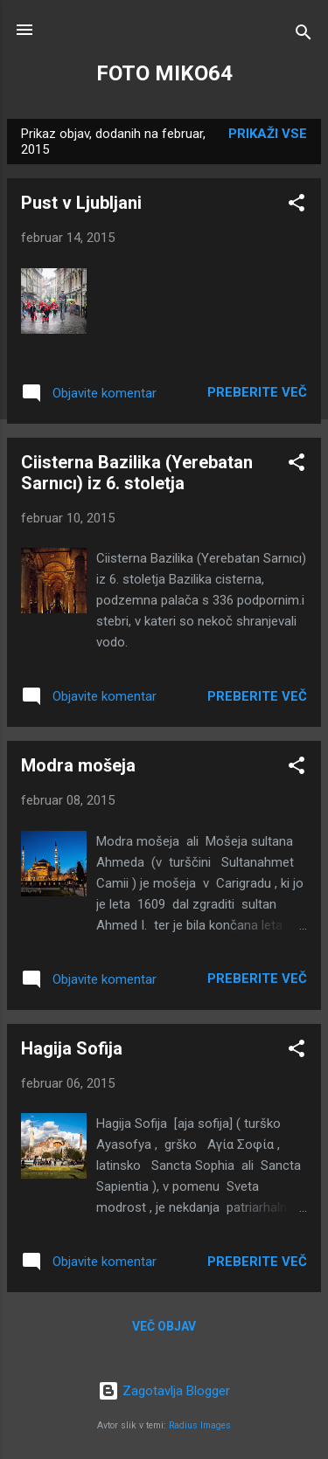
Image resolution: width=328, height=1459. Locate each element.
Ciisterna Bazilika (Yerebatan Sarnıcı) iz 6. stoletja (137, 473)
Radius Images (200, 1425)
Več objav (164, 1326)
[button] (296, 205)
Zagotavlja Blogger (164, 1391)
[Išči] (303, 35)
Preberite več (257, 392)
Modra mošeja (78, 765)
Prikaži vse (267, 134)
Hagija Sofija (71, 1048)
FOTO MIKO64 (164, 73)
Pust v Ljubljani (81, 202)
